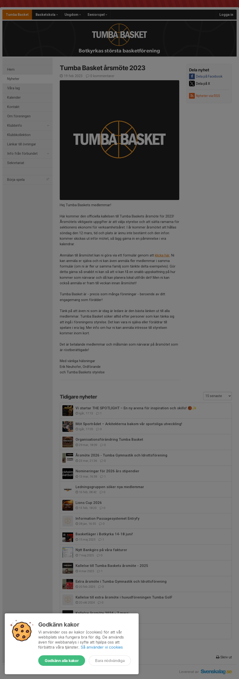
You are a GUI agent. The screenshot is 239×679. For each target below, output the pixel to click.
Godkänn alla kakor (62, 660)
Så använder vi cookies (102, 647)
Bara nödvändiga (110, 660)
